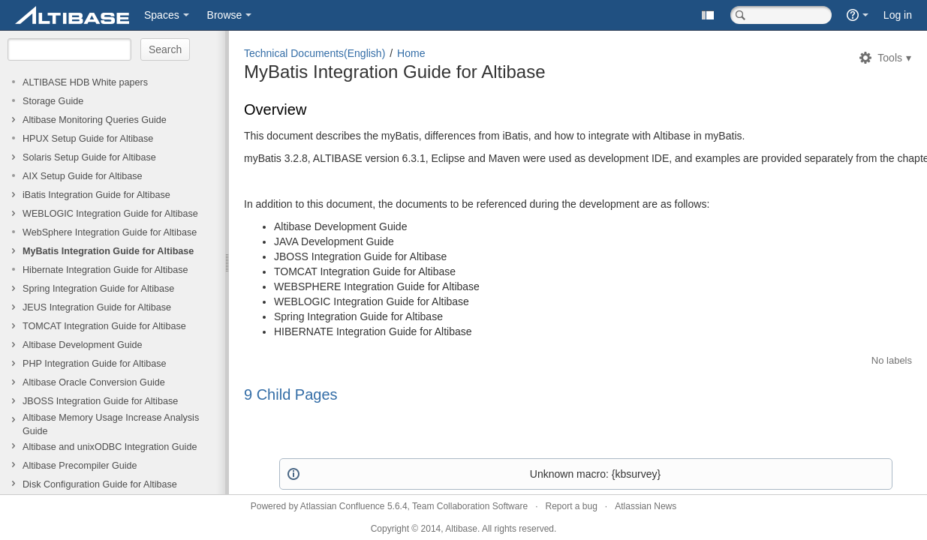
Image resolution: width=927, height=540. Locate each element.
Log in (897, 15)
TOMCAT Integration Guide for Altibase (104, 326)
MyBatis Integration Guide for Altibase (108, 251)
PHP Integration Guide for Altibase (95, 363)
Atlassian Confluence (342, 506)
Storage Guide (53, 101)
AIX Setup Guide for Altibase (83, 176)
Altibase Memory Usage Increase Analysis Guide (111, 424)
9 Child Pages (291, 394)
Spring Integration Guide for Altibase (98, 289)
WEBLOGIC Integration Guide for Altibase (110, 213)
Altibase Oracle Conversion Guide (94, 382)
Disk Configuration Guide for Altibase (100, 484)
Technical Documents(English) (314, 53)
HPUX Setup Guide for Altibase (88, 139)
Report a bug (571, 506)
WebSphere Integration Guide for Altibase (110, 232)
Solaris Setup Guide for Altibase (89, 157)
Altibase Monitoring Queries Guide (95, 120)
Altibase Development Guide (83, 345)
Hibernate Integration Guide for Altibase (105, 270)
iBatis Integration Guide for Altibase (96, 195)
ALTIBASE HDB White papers (85, 82)
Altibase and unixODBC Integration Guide (110, 447)
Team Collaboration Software (470, 506)
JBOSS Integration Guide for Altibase (100, 401)
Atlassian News (645, 506)
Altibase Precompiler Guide (80, 465)
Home (411, 53)
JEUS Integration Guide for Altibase (97, 307)
